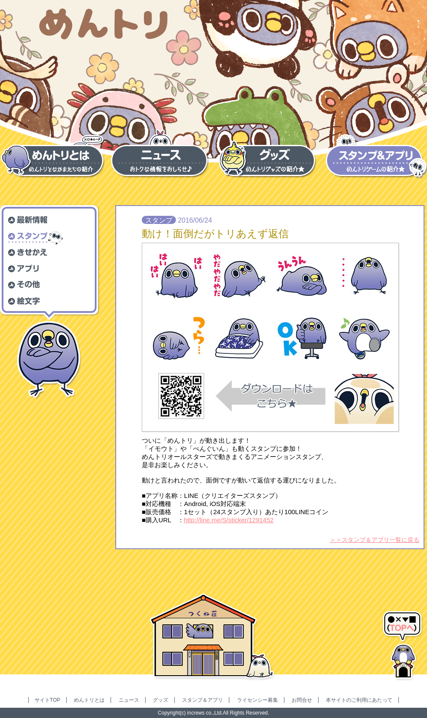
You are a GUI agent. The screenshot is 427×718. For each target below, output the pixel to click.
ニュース (129, 700)
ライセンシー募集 (257, 700)
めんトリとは (89, 700)
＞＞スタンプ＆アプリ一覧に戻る (374, 539)
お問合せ (302, 700)
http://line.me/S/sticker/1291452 (229, 520)
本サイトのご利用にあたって (359, 700)
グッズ (160, 700)
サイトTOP (47, 700)
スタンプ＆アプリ (202, 700)
